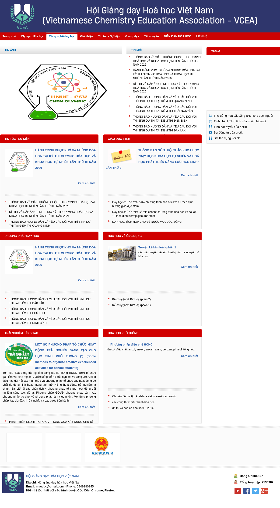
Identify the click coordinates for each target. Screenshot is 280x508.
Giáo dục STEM (119, 139)
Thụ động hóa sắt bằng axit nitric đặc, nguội (243, 115)
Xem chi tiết (86, 183)
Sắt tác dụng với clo (227, 138)
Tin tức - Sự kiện (17, 139)
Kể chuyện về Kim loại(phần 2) (131, 299)
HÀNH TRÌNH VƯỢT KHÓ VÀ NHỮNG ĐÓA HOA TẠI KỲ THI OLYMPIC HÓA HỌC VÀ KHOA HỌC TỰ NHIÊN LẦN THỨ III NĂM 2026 (166, 74)
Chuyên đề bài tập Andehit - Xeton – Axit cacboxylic (144, 396)
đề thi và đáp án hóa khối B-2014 (133, 408)
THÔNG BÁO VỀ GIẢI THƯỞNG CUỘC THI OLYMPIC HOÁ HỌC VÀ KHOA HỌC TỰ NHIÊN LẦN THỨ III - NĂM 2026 (167, 61)
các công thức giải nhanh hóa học (133, 402)
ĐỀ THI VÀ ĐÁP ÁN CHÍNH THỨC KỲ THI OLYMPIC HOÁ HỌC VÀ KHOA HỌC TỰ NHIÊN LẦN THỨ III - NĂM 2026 (166, 87)
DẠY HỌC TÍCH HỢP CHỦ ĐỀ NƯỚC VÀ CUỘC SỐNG (147, 221)
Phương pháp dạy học (22, 236)
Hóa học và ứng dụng (125, 236)
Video (215, 51)
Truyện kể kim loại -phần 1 (157, 247)
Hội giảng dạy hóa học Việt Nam (52, 476)
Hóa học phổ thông (123, 333)
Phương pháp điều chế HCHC (131, 344)
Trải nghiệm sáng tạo (21, 333)
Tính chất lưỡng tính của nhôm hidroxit (240, 121)
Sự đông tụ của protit (228, 132)
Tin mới (136, 50)
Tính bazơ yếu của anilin (230, 127)
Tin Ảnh (10, 50)
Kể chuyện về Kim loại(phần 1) (131, 305)
